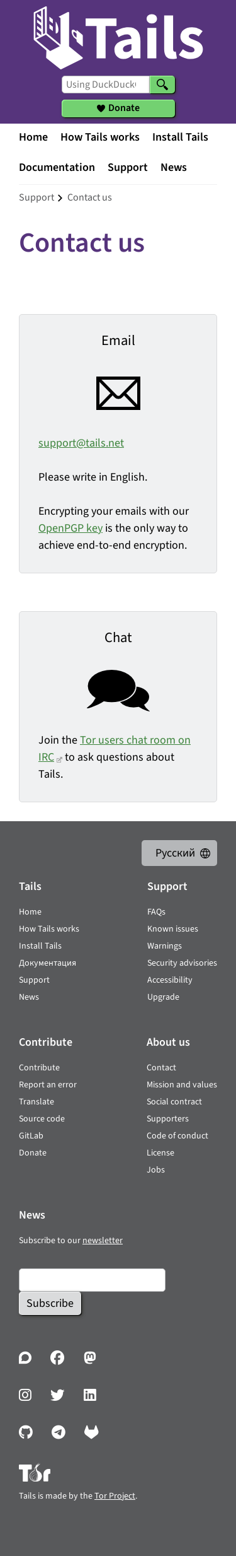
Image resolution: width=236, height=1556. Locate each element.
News (173, 167)
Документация (47, 963)
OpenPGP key (70, 528)
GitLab (31, 1136)
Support (128, 167)
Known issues (172, 929)
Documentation (57, 167)
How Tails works (100, 137)
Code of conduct (177, 1136)
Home (33, 137)
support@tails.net (81, 443)
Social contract (174, 1102)
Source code (42, 1119)
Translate (36, 1102)
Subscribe (50, 1303)
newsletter (102, 1240)
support (36, 197)
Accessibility (170, 980)
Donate (33, 1153)
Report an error (48, 1085)
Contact (161, 1068)
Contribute (39, 1068)
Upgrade (163, 997)
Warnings (164, 946)
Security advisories (182, 963)
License (160, 1153)
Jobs (156, 1170)
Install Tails (180, 137)
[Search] (162, 84)
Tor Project (114, 1496)
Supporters (168, 1119)
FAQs (156, 912)
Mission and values (182, 1085)
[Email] (92, 1280)
